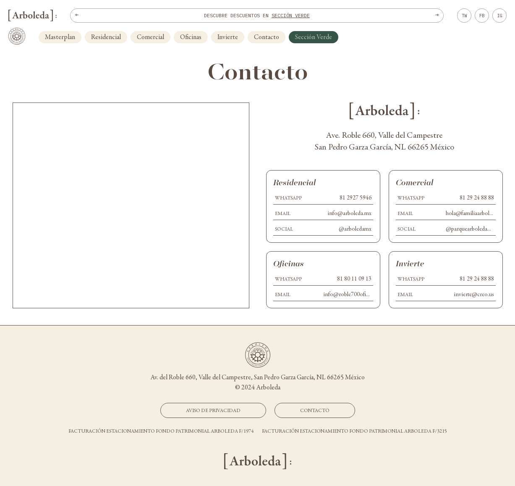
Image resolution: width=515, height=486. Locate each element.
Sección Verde (313, 37)
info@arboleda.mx (349, 214)
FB (481, 15)
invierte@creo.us (474, 295)
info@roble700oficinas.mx (355, 295)
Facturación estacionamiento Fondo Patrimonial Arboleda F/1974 (161, 431)
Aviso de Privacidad (213, 410)
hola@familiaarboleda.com (477, 214)
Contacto (266, 37)
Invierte (227, 37)
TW (464, 15)
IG (499, 15)
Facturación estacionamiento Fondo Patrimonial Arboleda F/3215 (354, 431)
